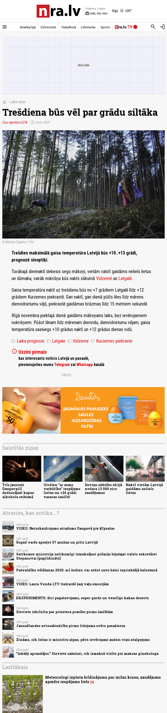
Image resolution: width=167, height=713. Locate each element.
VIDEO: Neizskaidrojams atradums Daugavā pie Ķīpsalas (65, 528)
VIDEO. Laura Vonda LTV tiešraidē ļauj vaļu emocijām (62, 584)
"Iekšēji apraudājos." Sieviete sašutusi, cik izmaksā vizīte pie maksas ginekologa (87, 653)
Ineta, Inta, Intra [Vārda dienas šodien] (96, 13)
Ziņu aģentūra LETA (15, 122)
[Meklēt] (153, 27)
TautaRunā (68, 27)
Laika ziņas (18, 102)
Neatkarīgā (28, 27)
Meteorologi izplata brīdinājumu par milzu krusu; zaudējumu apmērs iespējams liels (103, 679)
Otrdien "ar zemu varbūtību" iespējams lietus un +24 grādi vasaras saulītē (62, 491)
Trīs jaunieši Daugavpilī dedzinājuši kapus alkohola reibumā (18, 491)
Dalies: (67, 375)
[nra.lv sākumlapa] (59, 11)
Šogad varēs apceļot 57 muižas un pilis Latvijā (57, 542)
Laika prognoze (28, 341)
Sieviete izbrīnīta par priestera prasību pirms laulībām (64, 612)
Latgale (56, 341)
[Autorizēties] (162, 27)
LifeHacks (88, 27)
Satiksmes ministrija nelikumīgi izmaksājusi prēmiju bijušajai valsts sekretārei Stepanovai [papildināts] (86, 556)
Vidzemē (104, 278)
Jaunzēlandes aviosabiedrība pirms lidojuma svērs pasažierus (70, 626)
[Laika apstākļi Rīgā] (122, 11)
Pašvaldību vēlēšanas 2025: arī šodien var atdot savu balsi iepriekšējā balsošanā (86, 570)
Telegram (62, 364)
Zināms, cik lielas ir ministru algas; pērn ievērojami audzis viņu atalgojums (83, 639)
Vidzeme (78, 341)
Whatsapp (84, 364)
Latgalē (125, 278)
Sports (105, 27)
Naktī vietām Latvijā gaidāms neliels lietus (144, 489)
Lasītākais (15, 667)
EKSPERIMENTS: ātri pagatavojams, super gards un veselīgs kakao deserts (82, 598)
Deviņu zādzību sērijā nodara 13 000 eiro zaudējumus (103, 489)
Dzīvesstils (48, 27)
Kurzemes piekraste (111, 341)
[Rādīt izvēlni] (4, 27)
